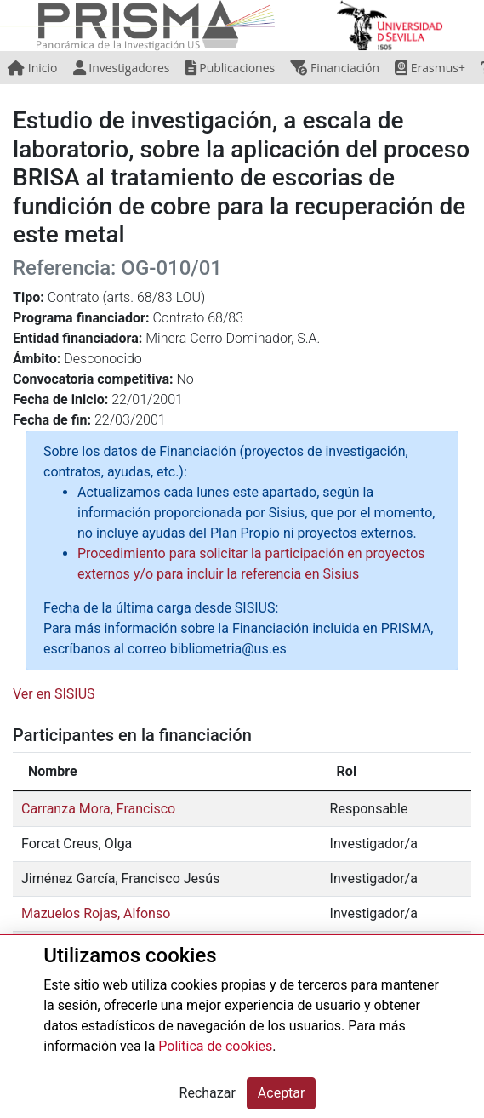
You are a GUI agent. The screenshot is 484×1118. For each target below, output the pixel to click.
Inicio (32, 68)
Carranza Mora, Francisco (98, 809)
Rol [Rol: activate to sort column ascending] (347, 771)
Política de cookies (215, 1046)
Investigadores (121, 68)
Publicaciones (230, 68)
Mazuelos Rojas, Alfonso (95, 913)
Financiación (334, 68)
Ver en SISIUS (54, 694)
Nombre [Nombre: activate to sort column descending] (52, 771)
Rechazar (207, 1093)
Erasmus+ (430, 68)
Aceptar (281, 1093)
